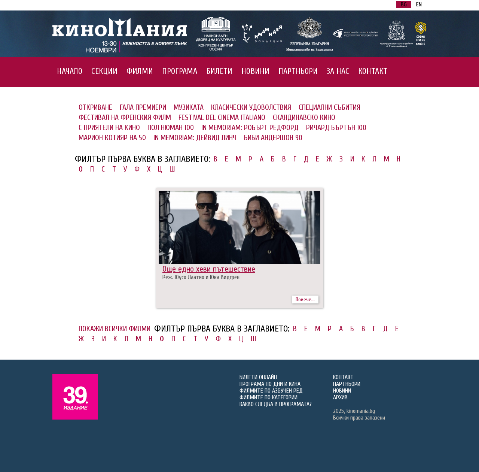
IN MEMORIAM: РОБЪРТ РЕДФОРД (250, 127)
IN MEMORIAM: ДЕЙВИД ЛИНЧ (195, 137)
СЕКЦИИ (104, 71)
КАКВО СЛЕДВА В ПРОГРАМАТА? (276, 404)
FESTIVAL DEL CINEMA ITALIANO (222, 117)
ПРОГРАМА (179, 71)
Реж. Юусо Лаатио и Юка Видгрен (201, 277)
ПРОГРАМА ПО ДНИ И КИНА (270, 384)
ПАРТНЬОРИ (298, 71)
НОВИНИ (255, 71)
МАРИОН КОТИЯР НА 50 (112, 137)
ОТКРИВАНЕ (95, 107)
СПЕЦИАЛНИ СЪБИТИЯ (329, 107)
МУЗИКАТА (189, 107)
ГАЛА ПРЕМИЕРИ (143, 107)
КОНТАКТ (372, 71)
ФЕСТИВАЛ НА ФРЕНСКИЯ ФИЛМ (125, 117)
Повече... (305, 299)
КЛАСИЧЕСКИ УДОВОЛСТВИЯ (251, 107)
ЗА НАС (338, 71)
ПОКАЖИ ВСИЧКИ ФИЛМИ (114, 328)
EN (419, 4)
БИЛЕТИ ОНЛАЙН (258, 377)
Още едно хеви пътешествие (208, 269)
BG (404, 4)
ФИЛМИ (139, 71)
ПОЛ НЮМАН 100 (170, 127)
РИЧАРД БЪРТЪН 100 (336, 127)
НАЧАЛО (69, 71)
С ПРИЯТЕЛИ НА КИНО (109, 127)
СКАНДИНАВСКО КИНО (304, 117)
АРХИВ (340, 397)
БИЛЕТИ (219, 71)
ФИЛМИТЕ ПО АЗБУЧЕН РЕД (271, 390)
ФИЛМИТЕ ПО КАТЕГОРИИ (269, 397)
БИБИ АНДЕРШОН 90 (273, 137)
